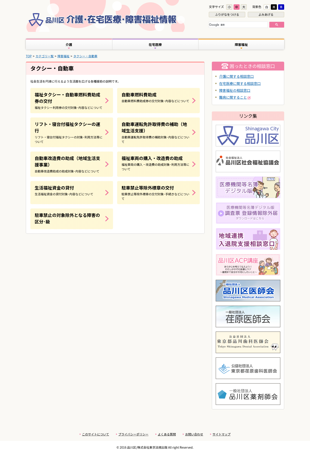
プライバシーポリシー (133, 434)
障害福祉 (63, 56)
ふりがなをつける (227, 14)
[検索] (238, 25)
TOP (29, 56)
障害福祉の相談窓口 (234, 90)
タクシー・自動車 (85, 56)
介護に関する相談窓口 (236, 76)
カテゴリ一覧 (45, 56)
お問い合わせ (194, 434)
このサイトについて (95, 434)
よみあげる (265, 14)
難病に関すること (235, 97)
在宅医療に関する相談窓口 (240, 83)
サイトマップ (221, 434)
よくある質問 (167, 434)
